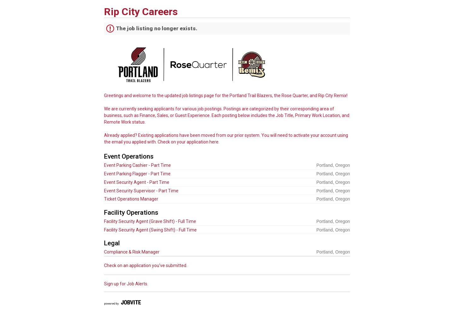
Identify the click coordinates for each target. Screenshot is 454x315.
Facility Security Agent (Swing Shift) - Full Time (150, 229)
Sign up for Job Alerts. (126, 283)
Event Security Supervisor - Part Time (141, 190)
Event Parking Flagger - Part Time (137, 173)
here (213, 141)
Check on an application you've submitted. (145, 265)
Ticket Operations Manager (131, 198)
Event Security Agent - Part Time (136, 182)
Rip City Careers (141, 12)
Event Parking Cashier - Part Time (137, 165)
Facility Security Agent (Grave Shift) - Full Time (150, 221)
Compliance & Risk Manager (132, 251)
